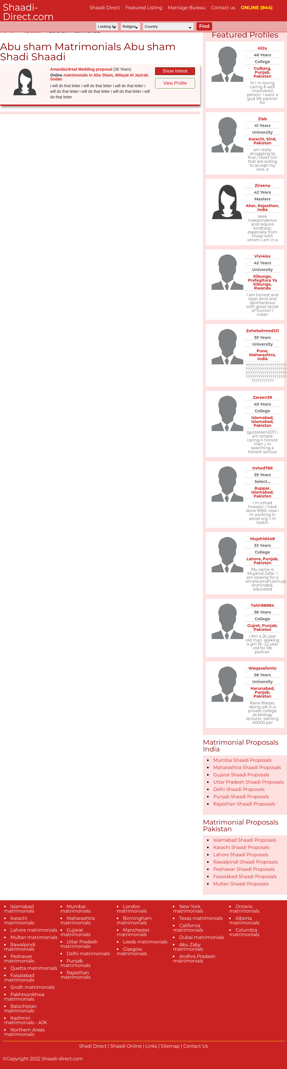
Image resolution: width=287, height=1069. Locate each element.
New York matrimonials (188, 909)
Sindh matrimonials (32, 987)
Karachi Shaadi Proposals (241, 847)
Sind (271, 139)
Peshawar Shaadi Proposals (244, 869)
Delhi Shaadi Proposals (239, 789)
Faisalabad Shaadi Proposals (245, 876)
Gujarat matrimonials (76, 932)
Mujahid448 (262, 538)
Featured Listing (144, 7)
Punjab (262, 72)
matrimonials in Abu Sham (88, 75)
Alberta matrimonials (244, 920)
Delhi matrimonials (88, 953)
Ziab (262, 118)
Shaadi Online (126, 1046)
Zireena (262, 185)
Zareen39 (262, 397)
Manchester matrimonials (133, 932)
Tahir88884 (262, 605)
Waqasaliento (262, 668)
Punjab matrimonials (76, 963)
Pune (261, 350)
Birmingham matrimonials (134, 920)
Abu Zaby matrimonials (188, 947)
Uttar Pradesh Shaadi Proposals (248, 782)
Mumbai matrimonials (76, 909)
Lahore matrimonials (33, 930)
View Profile (175, 83)
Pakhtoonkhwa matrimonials (24, 997)
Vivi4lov (262, 256)
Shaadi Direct (105, 7)
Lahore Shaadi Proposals (240, 854)
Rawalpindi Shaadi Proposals (245, 862)
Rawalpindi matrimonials (19, 947)
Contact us (223, 7)
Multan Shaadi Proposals (241, 884)
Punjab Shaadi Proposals (241, 796)
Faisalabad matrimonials (19, 978)
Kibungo (261, 276)
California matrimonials (188, 928)
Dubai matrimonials (201, 937)
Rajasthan (268, 205)
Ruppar (262, 488)
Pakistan (263, 76)
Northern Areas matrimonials (24, 1032)
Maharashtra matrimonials (78, 920)
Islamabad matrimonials (19, 909)
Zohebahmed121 (262, 330)
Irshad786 (262, 468)
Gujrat (253, 625)
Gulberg (262, 68)
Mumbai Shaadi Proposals (242, 760)
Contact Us (195, 1046)
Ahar (251, 205)
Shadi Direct (93, 1046)
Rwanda (262, 288)
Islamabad (262, 417)
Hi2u (262, 48)
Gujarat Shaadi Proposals (241, 775)
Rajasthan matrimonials (76, 975)
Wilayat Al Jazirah (131, 75)
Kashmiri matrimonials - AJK (25, 1020)
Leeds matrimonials (145, 942)
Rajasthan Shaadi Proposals (244, 804)
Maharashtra (262, 354)
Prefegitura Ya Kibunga (262, 282)
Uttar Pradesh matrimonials (79, 944)
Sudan (56, 79)
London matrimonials (132, 909)
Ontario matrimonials (244, 909)
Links (151, 1046)
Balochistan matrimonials (20, 1009)
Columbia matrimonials (244, 932)
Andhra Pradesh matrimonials (194, 959)
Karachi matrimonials (19, 920)
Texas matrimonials (201, 918)
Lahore (253, 558)
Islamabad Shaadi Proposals (244, 840)
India (262, 209)
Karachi (256, 139)
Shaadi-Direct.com (28, 12)
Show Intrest (175, 71)
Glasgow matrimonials (132, 951)
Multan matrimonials (33, 937)
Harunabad (262, 688)
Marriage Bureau (187, 7)
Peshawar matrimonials (19, 959)
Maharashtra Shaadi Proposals (247, 767)
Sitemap (170, 1046)
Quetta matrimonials (33, 968)
